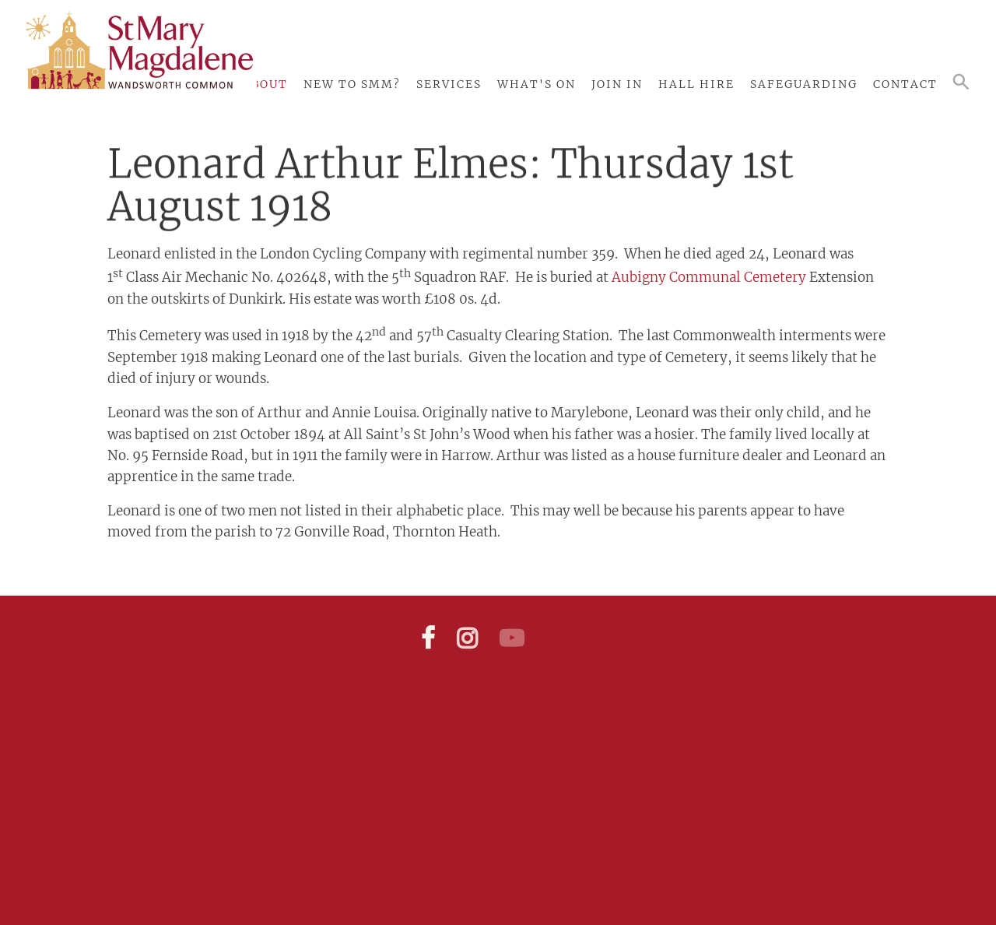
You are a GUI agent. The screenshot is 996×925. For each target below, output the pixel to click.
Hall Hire (696, 84)
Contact (905, 84)
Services (449, 84)
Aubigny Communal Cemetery (709, 273)
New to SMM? (352, 84)
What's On (536, 84)
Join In (617, 84)
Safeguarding (803, 84)
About (265, 84)
